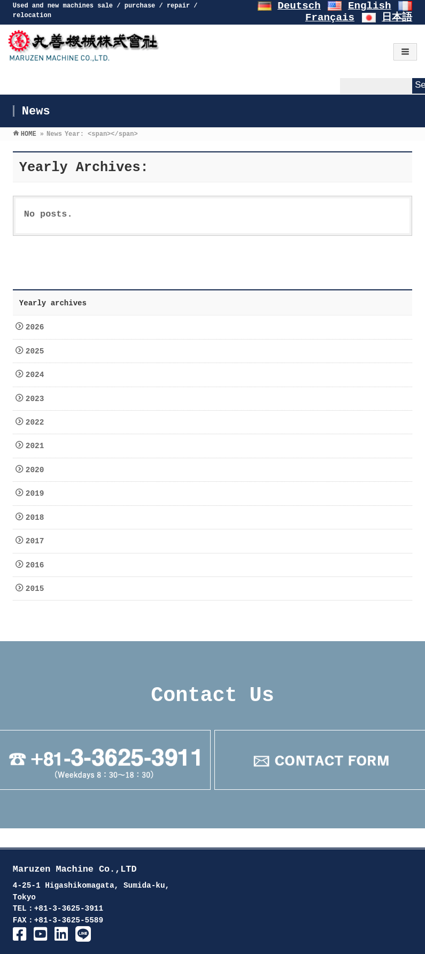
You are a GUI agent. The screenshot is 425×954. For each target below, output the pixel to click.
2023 (37, 399)
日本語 (397, 18)
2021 (37, 446)
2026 (37, 327)
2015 (37, 588)
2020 (37, 470)
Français (329, 18)
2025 (37, 351)
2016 (37, 565)
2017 (37, 541)
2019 (37, 493)
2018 (37, 517)
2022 (37, 422)
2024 (37, 375)
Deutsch (299, 6)
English (369, 6)
